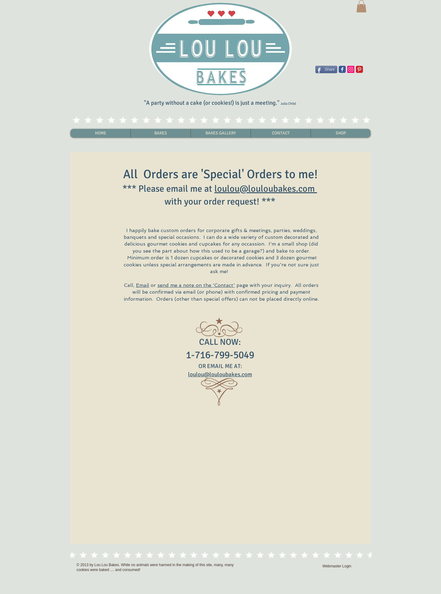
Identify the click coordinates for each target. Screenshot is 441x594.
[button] (361, 6)
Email (142, 285)
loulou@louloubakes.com (264, 188)
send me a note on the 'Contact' (196, 285)
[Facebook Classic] (342, 69)
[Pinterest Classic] (359, 69)
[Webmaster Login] (336, 566)
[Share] (326, 69)
